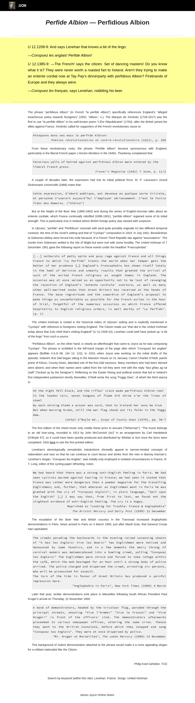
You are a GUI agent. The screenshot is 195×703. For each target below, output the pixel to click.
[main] (97, 22)
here (53, 442)
